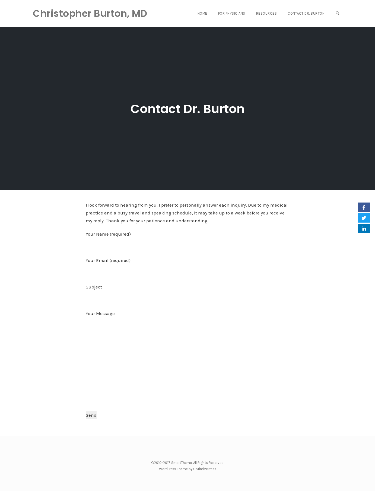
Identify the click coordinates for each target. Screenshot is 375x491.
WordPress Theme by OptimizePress (187, 469)
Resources (266, 13)
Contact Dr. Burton (306, 13)
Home (202, 13)
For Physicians (231, 13)
